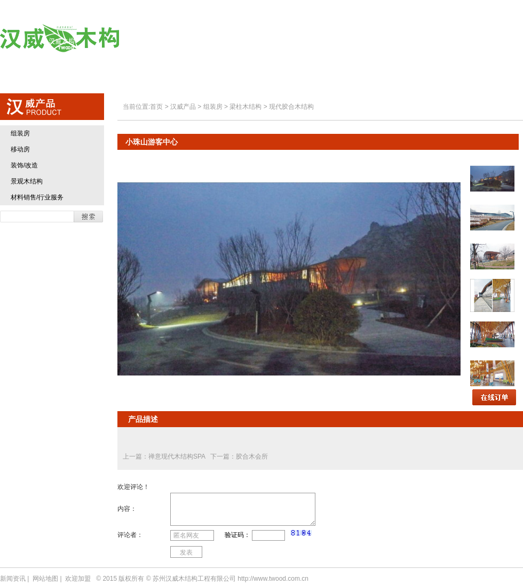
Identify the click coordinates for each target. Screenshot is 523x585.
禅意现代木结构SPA (177, 456)
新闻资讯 (13, 578)
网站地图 (45, 578)
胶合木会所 (252, 456)
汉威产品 (296, 38)
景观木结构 (27, 181)
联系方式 (488, 38)
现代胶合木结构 (291, 106)
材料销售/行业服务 (37, 197)
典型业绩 (360, 38)
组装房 (20, 133)
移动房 (20, 149)
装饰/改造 (24, 165)
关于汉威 (232, 38)
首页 (176, 38)
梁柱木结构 (245, 106)
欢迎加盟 (424, 38)
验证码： (237, 535)
